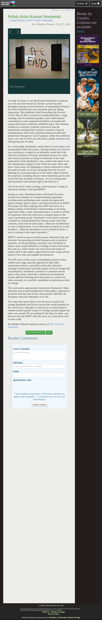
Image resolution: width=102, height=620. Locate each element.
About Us (46, 612)
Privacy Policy (53, 614)
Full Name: (18, 363)
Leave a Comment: (21, 349)
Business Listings (58, 612)
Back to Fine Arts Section (35, 332)
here (80, 31)
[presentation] (33, 386)
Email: (16, 371)
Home (95, 3)
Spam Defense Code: (22, 380)
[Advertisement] (39, 507)
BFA (90, 156)
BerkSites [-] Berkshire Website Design (64, 618)
